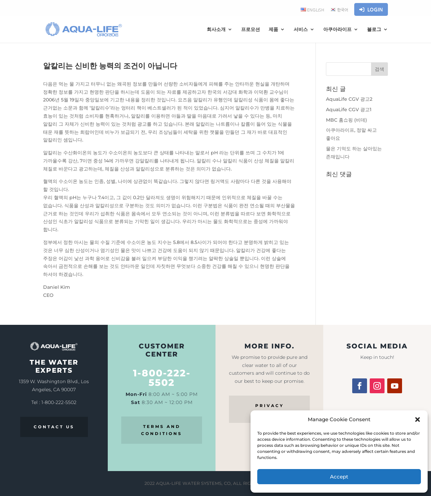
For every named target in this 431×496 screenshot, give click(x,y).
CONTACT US (54, 426)
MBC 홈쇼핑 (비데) (346, 120)
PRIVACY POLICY (269, 409)
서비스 (301, 29)
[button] (417, 419)
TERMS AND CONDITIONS (161, 430)
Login (371, 9)
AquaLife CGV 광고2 (349, 99)
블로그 (374, 29)
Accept (339, 476)
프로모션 (250, 29)
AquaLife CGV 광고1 (348, 109)
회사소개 (216, 29)
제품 (273, 29)
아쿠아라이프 (337, 29)
